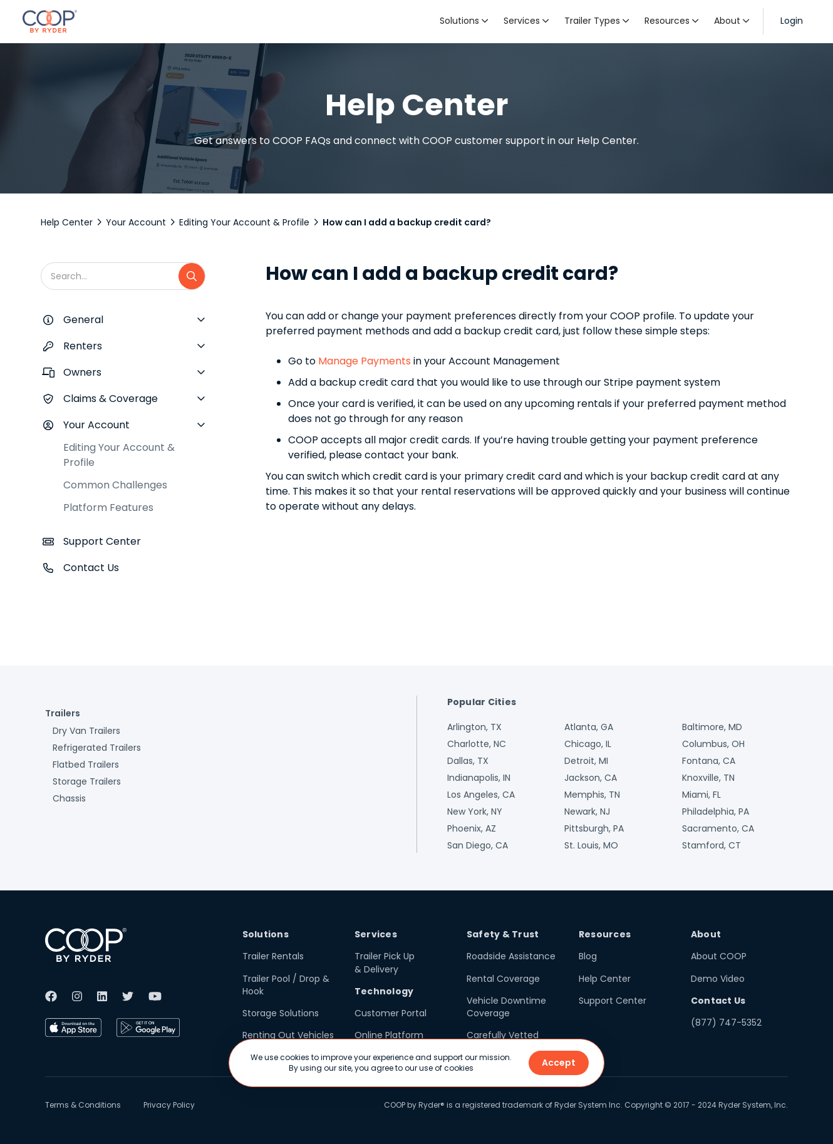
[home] (50, 21)
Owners (82, 372)
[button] (464, 21)
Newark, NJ (587, 811)
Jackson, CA (590, 777)
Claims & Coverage (110, 398)
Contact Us (91, 567)
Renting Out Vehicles (288, 1035)
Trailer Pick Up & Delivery (384, 962)
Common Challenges (115, 485)
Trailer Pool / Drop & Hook (285, 984)
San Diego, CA (477, 845)
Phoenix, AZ (471, 828)
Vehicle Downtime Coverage (506, 1006)
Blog (588, 956)
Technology (384, 991)
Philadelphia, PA (715, 811)
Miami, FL (701, 794)
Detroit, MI (586, 761)
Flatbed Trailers (86, 764)
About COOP (719, 956)
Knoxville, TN (708, 777)
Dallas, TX (468, 761)
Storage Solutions (280, 1013)
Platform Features (108, 507)
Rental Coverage (503, 978)
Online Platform (388, 1035)
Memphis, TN (592, 794)
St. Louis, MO (591, 845)
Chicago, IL (587, 744)
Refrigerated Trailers (97, 747)
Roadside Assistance (511, 956)
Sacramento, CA (718, 828)
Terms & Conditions (83, 1105)
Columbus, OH (713, 744)
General (83, 319)
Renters (82, 346)
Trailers (62, 713)
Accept (559, 1062)
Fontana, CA (708, 761)
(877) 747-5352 (726, 1022)
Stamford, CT (711, 845)
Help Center (67, 222)
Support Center (102, 541)
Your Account (136, 222)
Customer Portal (390, 1013)
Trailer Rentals (273, 956)
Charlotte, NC (476, 744)
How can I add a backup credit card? (407, 222)
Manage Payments (364, 361)
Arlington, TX (474, 727)
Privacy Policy (169, 1105)
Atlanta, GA (588, 727)
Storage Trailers (87, 781)
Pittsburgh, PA (594, 828)
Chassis (69, 798)
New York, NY (474, 811)
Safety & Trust (503, 934)
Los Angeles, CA (481, 794)
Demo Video (718, 978)
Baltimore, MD (712, 727)
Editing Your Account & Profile (244, 222)
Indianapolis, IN (478, 777)
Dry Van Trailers (86, 730)
